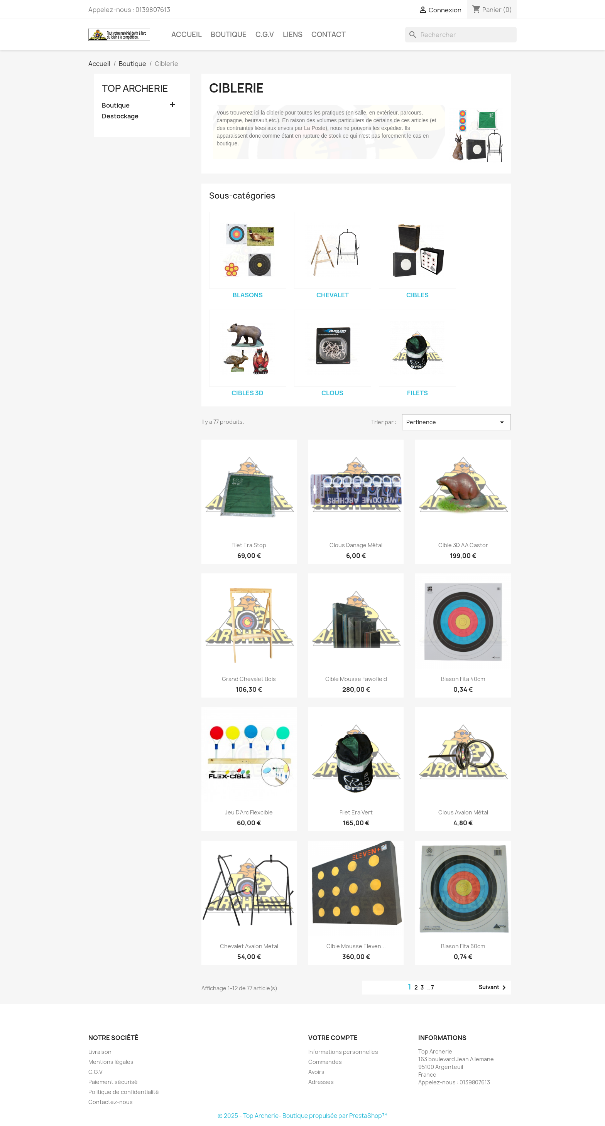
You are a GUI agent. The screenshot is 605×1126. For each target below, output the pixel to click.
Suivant (494, 987)
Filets (417, 393)
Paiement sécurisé (113, 1082)
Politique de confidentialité (123, 1092)
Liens (292, 34)
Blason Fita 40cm (463, 679)
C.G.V (264, 34)
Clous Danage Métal (356, 545)
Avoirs (316, 1071)
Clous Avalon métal (463, 812)
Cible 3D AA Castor (463, 545)
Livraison (100, 1051)
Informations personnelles (343, 1051)
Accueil (186, 34)
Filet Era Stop (249, 545)
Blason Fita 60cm (463, 946)
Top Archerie (135, 88)
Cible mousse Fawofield (356, 679)
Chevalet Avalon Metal (249, 946)
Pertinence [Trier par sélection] (456, 422)
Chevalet (332, 295)
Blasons (248, 295)
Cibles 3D (248, 393)
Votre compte (333, 1037)
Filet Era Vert (356, 812)
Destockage (120, 116)
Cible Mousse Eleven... (356, 946)
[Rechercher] (461, 34)
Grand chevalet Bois (249, 679)
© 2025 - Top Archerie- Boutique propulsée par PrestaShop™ (302, 1116)
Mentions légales (111, 1061)
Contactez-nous (110, 1102)
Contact (328, 34)
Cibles (417, 295)
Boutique (229, 34)
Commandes (325, 1061)
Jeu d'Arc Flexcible (249, 812)
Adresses (321, 1082)
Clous (332, 393)
